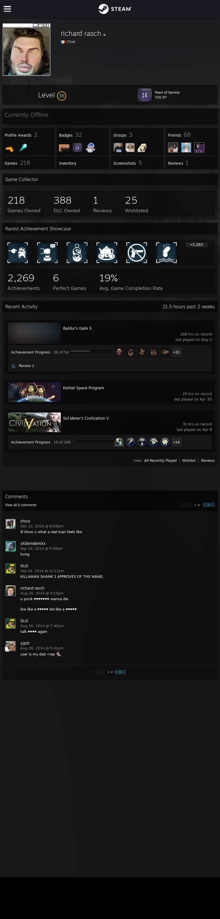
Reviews (208, 460)
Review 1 (26, 365)
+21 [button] (176, 352)
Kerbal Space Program (83, 387)
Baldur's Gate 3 (77, 328)
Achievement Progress (30, 352)
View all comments (21, 505)
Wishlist (189, 460)
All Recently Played (160, 460)
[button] (52, 95)
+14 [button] (176, 442)
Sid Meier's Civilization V (86, 418)
